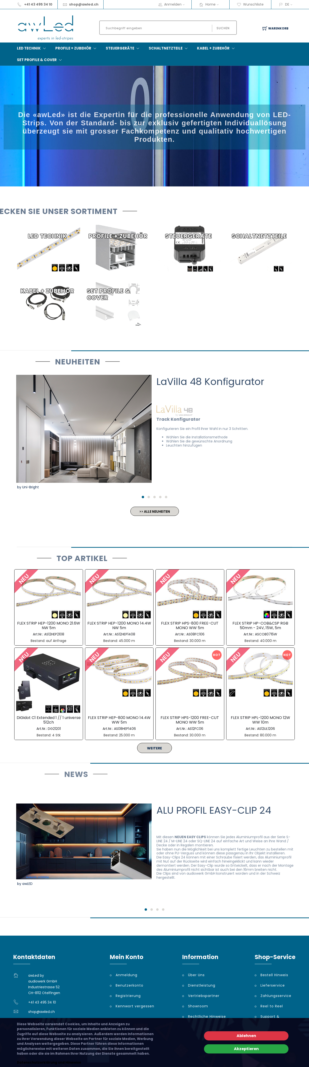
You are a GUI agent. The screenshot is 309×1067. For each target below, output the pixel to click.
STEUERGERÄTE (120, 48)
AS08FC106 (195, 634)
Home (213, 4)
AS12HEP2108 (54, 634)
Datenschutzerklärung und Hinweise (49, 1062)
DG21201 (54, 728)
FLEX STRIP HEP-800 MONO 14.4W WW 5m (119, 720)
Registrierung (128, 995)
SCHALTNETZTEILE (166, 48)
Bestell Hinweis (274, 975)
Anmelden (176, 4)
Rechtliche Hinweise (207, 1016)
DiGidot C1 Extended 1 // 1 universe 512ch (49, 720)
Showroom (198, 1006)
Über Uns (196, 975)
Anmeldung (126, 975)
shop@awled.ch (83, 4)
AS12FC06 (195, 728)
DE (287, 4)
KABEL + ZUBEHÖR (213, 48)
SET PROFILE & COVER (37, 59)
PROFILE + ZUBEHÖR (73, 48)
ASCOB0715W (266, 634)
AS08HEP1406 (125, 728)
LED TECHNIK (29, 48)
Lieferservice (272, 985)
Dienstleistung (201, 985)
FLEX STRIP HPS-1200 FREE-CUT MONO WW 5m (190, 720)
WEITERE (154, 748)
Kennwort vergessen (135, 1006)
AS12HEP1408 (125, 634)
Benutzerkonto (129, 985)
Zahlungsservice (275, 995)
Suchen (223, 28)
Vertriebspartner (203, 995)
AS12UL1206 (266, 728)
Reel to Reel (271, 1006)
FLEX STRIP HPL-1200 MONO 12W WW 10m (260, 720)
